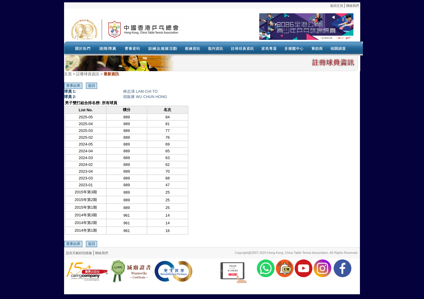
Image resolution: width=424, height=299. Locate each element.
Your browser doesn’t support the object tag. (269, 29)
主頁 (68, 74)
